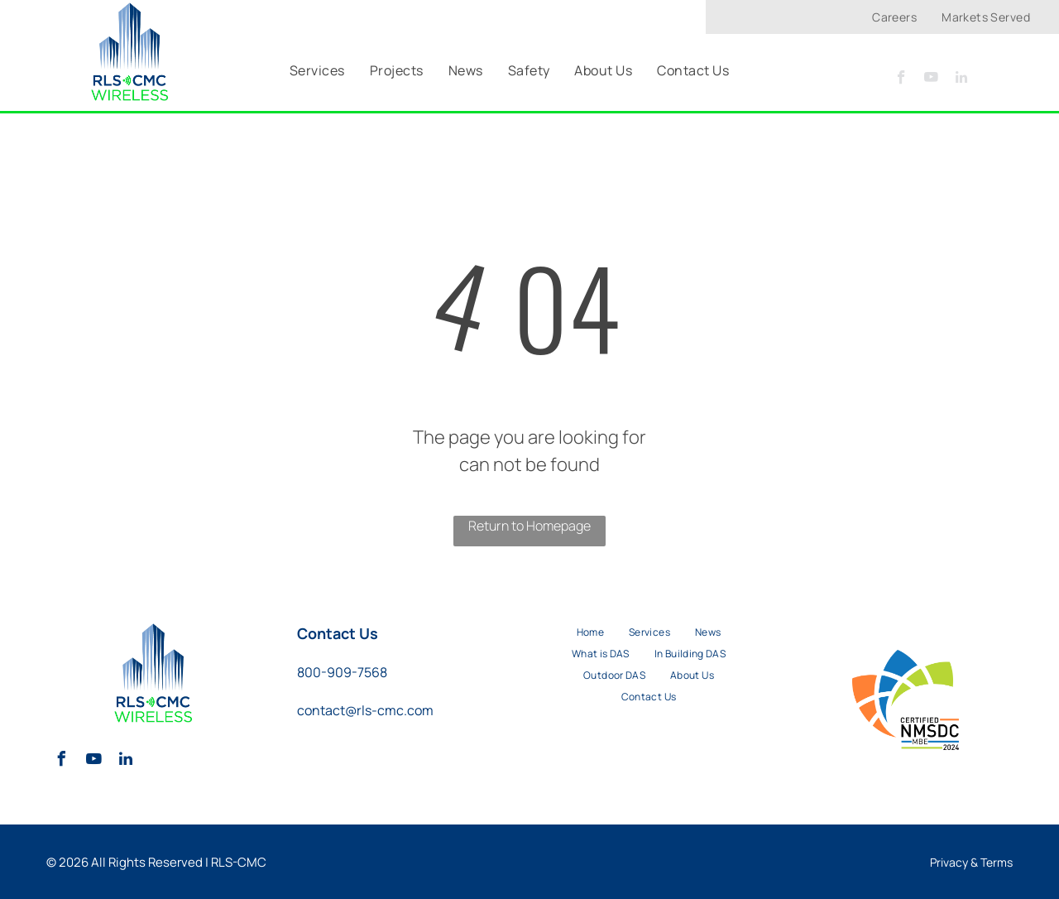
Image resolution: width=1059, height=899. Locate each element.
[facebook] (901, 79)
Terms (996, 862)
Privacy (949, 862)
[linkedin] (961, 79)
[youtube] (931, 79)
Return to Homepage (529, 526)
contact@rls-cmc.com (365, 710)
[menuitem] (894, 17)
